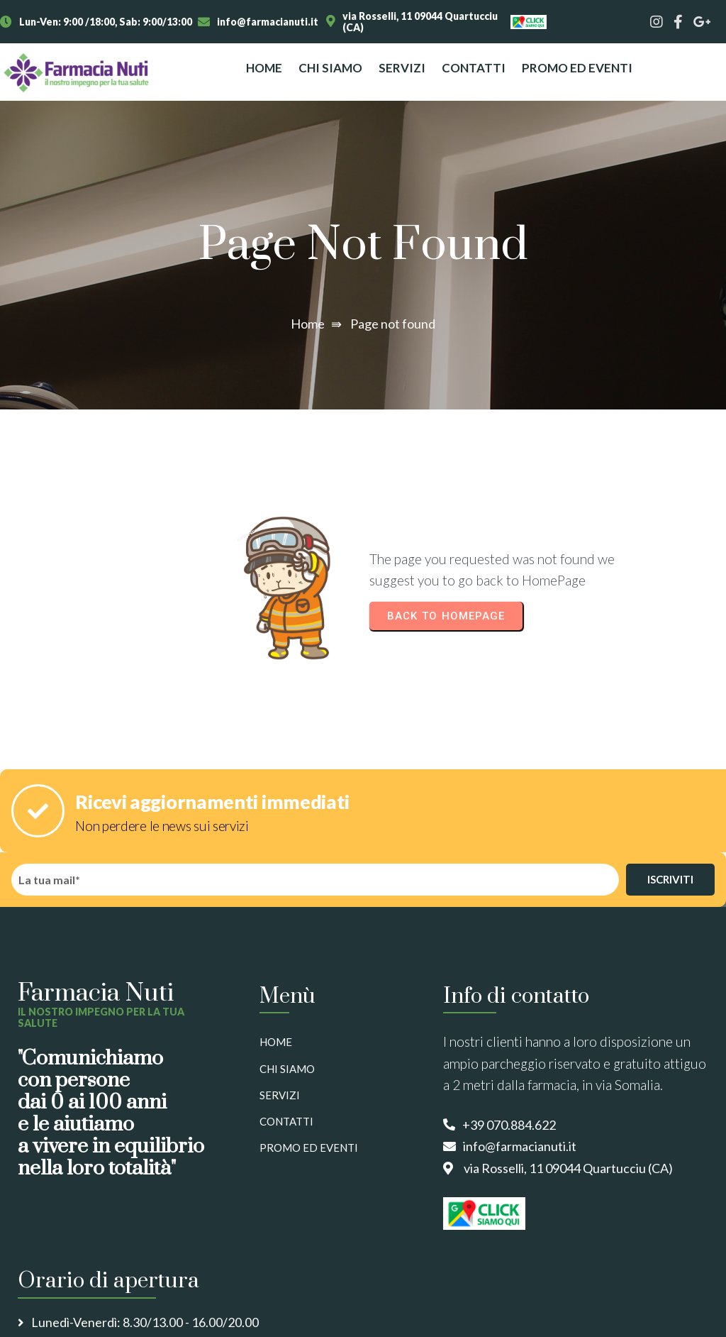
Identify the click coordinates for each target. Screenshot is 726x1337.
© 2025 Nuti (40, 1308)
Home (308, 323)
